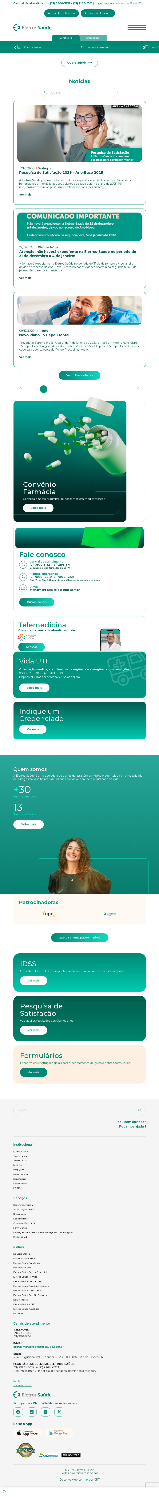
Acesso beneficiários (61, 13)
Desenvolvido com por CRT (80, 1479)
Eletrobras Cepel (22, 1267)
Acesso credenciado (98, 13)
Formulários (20, 1227)
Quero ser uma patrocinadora (80, 937)
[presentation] (15, 47)
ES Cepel (18, 1313)
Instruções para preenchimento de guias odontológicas (43, 1232)
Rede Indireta (20, 1218)
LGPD (16, 1188)
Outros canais (37, 602)
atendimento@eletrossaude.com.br (38, 1346)
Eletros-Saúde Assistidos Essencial (31, 1285)
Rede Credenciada (23, 1204)
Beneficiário (66, 37)
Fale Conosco (20, 1174)
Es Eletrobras (20, 1299)
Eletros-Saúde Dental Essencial (30, 1272)
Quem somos (20, 1151)
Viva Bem (18, 1169)
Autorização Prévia (23, 1209)
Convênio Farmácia (24, 1223)
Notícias (17, 1165)
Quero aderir (79, 62)
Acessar (31, 647)
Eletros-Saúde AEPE (24, 1304)
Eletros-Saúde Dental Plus (27, 1281)
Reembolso (19, 1214)
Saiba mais (38, 508)
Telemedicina (20, 1160)
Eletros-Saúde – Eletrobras (27, 1290)
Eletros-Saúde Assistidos (26, 1308)
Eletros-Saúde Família (25, 1276)
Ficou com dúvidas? (130, 1122)
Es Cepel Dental (21, 1253)
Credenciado (93, 37)
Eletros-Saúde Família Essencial (30, 1295)
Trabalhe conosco (22, 1385)
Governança (20, 1155)
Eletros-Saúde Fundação (26, 1263)
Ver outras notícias (79, 375)
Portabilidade (20, 1237)
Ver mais (33, 729)
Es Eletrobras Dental (24, 1258)
